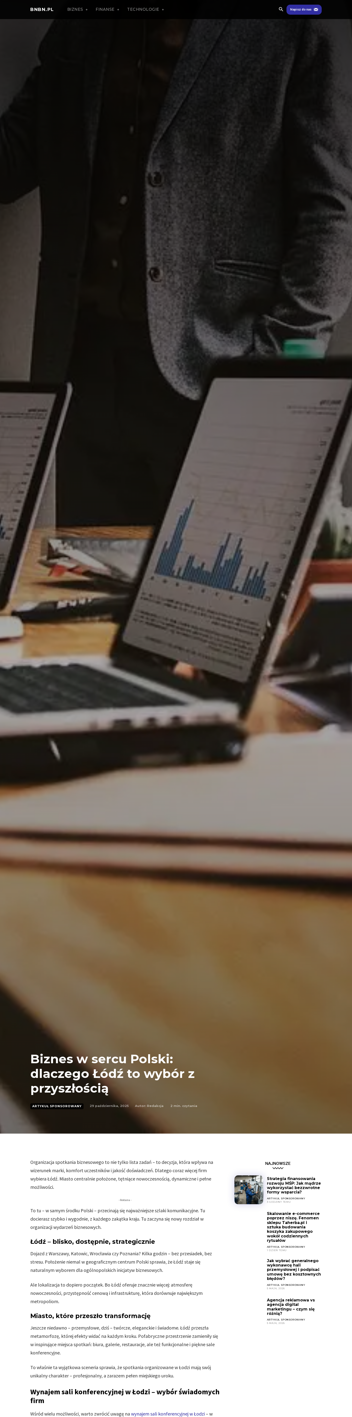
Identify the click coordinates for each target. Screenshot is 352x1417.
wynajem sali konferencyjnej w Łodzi (168, 1414)
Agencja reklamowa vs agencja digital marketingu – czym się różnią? (291, 1307)
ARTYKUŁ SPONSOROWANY (57, 1106)
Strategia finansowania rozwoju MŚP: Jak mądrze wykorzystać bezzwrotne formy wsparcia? (294, 1185)
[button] (280, 9)
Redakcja (155, 1106)
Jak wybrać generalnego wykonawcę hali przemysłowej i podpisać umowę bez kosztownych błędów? (294, 1269)
